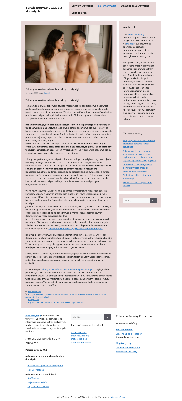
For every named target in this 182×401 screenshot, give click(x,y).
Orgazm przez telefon (38, 386)
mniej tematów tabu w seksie (40, 294)
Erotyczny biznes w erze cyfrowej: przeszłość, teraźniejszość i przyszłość (139, 143)
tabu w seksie (100, 294)
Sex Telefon (33, 378)
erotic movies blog (80, 335)
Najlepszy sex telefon (38, 382)
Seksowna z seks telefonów (129, 333)
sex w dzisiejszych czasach (83, 294)
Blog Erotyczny (123, 343)
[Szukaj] (153, 200)
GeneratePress (118, 397)
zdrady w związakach (40, 297)
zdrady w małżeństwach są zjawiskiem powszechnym (67, 269)
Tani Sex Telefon (124, 329)
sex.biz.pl (130, 43)
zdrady (28, 297)
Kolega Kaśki (33, 299)
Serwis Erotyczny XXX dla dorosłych (44, 9)
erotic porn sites (78, 332)
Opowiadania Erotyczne (135, 5)
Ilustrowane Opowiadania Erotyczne (45, 365)
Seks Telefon (79, 12)
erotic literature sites (81, 342)
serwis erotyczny (136, 34)
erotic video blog (79, 338)
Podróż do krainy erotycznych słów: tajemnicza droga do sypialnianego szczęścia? (137, 167)
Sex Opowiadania (36, 369)
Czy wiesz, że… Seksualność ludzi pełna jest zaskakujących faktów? (55, 302)
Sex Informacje (107, 5)
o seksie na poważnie (62, 294)
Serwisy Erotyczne (82, 5)
